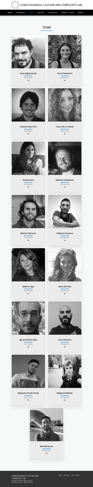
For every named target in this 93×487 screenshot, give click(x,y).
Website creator (28, 482)
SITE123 (20, 482)
